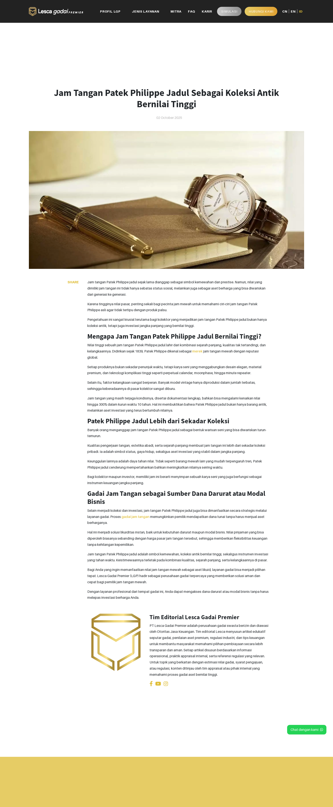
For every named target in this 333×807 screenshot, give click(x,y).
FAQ (191, 11)
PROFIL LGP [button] (110, 11)
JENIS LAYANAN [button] (145, 11)
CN (284, 11)
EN (293, 11)
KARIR (207, 11)
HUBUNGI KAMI (261, 11)
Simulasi (229, 11)
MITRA (176, 11)
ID (301, 11)
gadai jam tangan (135, 517)
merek (197, 351)
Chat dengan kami (307, 729)
